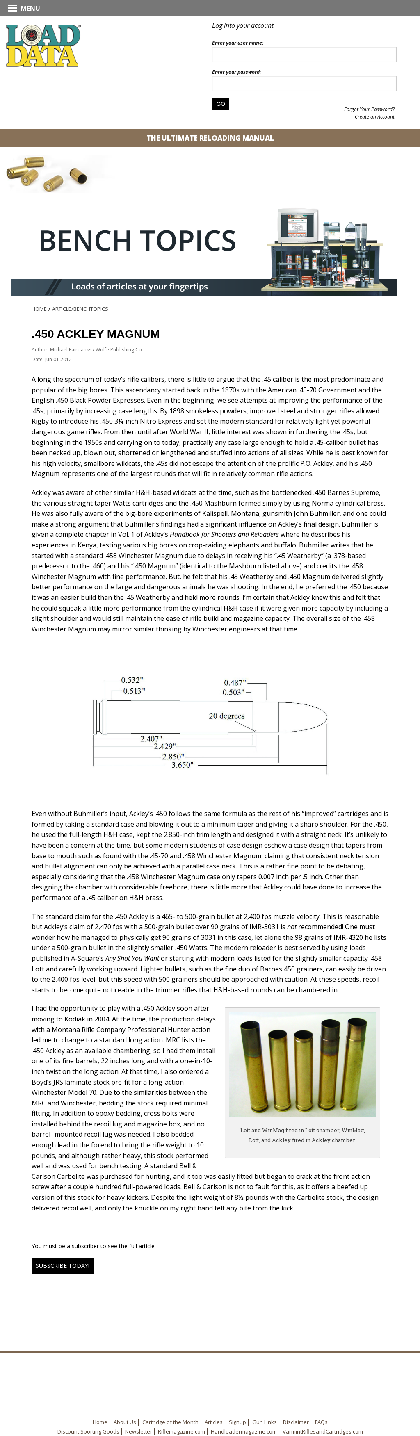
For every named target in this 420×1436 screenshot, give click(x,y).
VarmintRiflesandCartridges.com (323, 1431)
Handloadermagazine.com (244, 1431)
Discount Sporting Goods (88, 1431)
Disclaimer (296, 1422)
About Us (125, 1422)
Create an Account (375, 116)
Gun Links (264, 1422)
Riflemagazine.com (181, 1431)
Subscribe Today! (62, 1266)
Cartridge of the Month (170, 1422)
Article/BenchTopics (80, 308)
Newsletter (138, 1431)
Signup (237, 1422)
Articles (214, 1422)
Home (39, 308)
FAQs (321, 1422)
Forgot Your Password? (369, 109)
